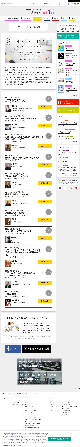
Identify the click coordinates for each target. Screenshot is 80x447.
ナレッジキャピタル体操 (17, 404)
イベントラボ (52, 410)
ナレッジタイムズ (28, 421)
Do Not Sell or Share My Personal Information (59, 439)
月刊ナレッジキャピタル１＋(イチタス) (32, 419)
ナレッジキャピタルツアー (18, 400)
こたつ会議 (26, 408)
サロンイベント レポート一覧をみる (69, 173)
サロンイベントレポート (29, 416)
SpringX (64, 400)
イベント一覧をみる (73, 95)
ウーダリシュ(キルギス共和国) (66, 138)
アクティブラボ (53, 404)
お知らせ (48, 18)
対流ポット (26, 404)
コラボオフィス (66, 410)
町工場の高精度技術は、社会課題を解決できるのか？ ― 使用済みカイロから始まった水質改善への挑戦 (67, 169)
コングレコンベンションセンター (69, 406)
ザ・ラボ (51, 402)
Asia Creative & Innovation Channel (32, 423)
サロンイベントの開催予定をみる (70, 175)
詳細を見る (44, 106)
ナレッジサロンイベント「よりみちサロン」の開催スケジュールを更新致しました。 (67, 124)
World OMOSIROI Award (29, 425)
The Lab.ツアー (16, 402)
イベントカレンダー (28, 400)
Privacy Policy (6, 443)
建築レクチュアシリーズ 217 (30, 410)
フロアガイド (52, 400)
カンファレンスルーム (67, 404)
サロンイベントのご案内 (29, 414)
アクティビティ (38, 18)
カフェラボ (52, 408)
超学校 (13, 393)
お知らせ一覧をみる (73, 141)
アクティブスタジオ (54, 406)
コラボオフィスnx (66, 412)
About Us (65, 18)
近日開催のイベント (28, 412)
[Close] (77, 438)
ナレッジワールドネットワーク (31, 417)
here (13, 434)
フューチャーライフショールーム (56, 414)
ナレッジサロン (52, 412)
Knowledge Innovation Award (30, 429)
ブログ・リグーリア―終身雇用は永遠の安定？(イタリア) (67, 132)
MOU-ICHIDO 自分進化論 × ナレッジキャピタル (26, 393)
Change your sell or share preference (12, 445)
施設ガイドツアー (66, 414)
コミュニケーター (27, 18)
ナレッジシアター (66, 402)
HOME (2, 393)
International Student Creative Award (32, 427)
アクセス (73, 18)
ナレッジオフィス (66, 408)
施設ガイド (56, 18)
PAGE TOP (77, 388)
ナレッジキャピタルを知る (13, 18)
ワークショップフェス (29, 406)
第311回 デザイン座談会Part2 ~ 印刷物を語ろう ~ (68, 153)
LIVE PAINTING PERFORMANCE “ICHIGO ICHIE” (67, 160)
